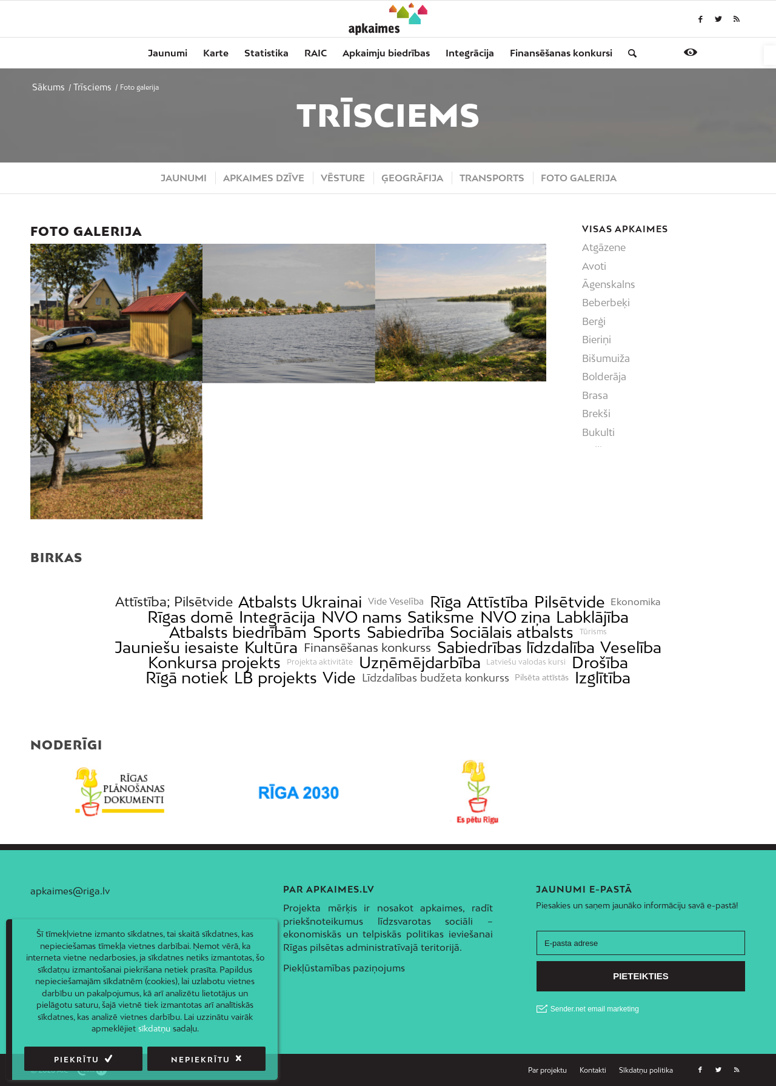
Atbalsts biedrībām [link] (238, 632)
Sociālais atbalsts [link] (512, 632)
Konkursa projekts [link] (214, 662)
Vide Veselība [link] (396, 601)
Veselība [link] (630, 647)
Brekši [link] (596, 413)
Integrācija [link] (277, 617)
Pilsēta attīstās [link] (542, 678)
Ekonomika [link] (635, 601)
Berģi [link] (594, 321)
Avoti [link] (594, 266)
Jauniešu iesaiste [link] (177, 647)
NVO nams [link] (361, 617)
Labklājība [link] (592, 617)
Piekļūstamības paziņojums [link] (344, 967)
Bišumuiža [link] (606, 358)
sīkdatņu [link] (154, 1028)
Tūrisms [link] (593, 631)
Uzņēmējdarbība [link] (420, 662)
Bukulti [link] (598, 432)
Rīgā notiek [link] (187, 677)
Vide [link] (339, 677)
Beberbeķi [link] (606, 303)
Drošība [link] (600, 662)
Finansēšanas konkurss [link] (367, 647)
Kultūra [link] (271, 647)
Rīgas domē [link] (190, 617)
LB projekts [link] (275, 677)
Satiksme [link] (440, 617)
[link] (770, 55)
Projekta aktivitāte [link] (320, 662)
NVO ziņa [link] (515, 617)
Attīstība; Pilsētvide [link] (174, 601)
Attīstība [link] (497, 601)
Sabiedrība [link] (405, 632)
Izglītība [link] (602, 677)
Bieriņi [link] (596, 340)
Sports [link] (337, 632)
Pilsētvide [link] (569, 601)
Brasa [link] (595, 395)
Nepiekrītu (200, 1059)
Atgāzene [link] (604, 247)
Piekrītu (76, 1059)
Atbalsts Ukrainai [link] (300, 601)
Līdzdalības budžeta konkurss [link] (435, 677)
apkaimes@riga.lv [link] (70, 890)
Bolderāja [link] (604, 376)
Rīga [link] (445, 601)
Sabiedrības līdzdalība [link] (516, 647)
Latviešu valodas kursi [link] (526, 662)
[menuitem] (167, 53)
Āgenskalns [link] (608, 284)
